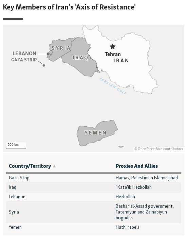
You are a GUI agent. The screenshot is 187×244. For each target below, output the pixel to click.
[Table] (93, 194)
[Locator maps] (93, 77)
